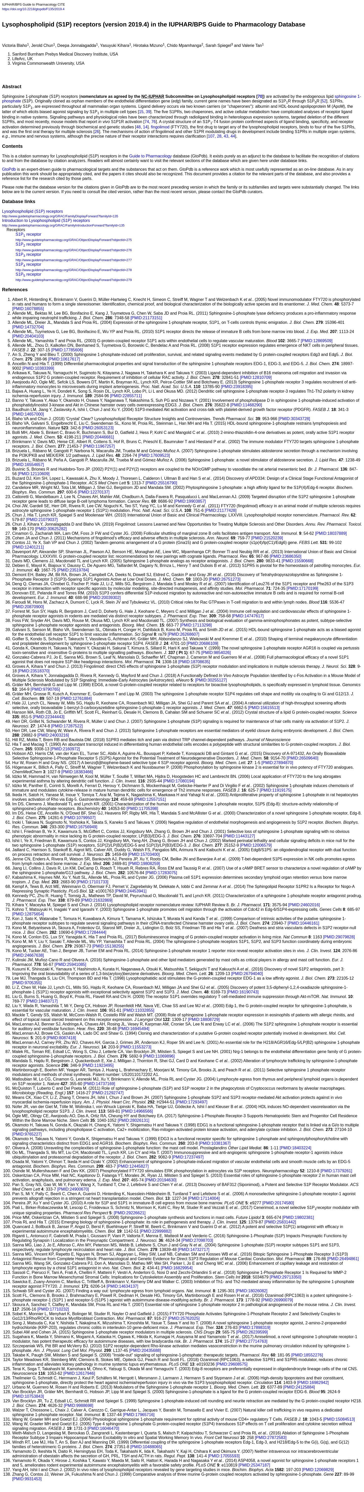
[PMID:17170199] (302, 588)
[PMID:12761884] (76, 698)
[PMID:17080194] (179, 781)
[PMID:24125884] (299, 1387)
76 (153, 121)
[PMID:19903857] (190, 501)
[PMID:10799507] (80, 818)
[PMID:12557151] (150, 799)
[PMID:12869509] (317, 341)
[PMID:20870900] (28, 607)
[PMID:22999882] (156, 1231)
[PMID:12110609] (34, 474)
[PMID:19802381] (298, 1217)
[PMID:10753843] (28, 1396)
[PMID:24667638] (28, 955)
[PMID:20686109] (203, 643)
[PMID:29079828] (339, 937)
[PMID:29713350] (285, 1277)
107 (211, 136)
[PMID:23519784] (73, 570)
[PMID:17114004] (204, 1198)
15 (141, 112)
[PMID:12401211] (28, 547)
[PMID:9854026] (216, 652)
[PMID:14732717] (194, 1249)
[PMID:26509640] (302, 758)
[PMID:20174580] (278, 1203)
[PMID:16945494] (134, 1029)
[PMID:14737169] (99, 1084)
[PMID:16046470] (103, 1428)
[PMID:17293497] (192, 1102)
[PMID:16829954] (177, 1268)
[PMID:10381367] (215, 1143)
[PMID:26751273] (225, 579)
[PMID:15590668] (298, 561)
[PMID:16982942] (313, 1382)
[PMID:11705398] (142, 808)
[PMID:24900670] (73, 1189)
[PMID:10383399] (38, 368)
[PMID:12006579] (256, 845)
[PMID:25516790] (161, 483)
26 (97, 131)
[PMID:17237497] (188, 1157)
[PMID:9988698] (78, 1405)
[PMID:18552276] (307, 1355)
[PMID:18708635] (194, 662)
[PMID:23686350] (285, 556)
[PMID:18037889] (331, 533)
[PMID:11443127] (239, 836)
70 (260, 96)
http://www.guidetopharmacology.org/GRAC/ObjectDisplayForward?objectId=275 (74, 240)
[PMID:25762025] (184, 1318)
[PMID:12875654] (28, 914)
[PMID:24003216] (53, 735)
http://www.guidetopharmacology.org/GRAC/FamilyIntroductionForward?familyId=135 (63, 225)
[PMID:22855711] (126, 396)
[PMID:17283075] (161, 873)
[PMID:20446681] (98, 437)
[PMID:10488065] (146, 1447)
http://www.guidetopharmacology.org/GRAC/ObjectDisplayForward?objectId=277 (74, 260)
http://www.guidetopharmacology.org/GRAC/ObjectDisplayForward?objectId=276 (74, 250)
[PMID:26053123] (98, 428)
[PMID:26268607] (183, 634)
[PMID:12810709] (256, 377)
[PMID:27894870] (277, 763)
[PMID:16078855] (28, 309)
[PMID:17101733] (92, 882)
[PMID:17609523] (154, 455)
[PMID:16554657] (28, 464)
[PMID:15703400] (144, 854)
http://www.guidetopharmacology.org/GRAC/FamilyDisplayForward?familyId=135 (60, 216)
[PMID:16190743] (243, 992)
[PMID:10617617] (64, 359)
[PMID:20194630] (161, 1180)
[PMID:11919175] (276, 790)
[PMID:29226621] (129, 1213)
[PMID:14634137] (122, 1286)
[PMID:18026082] (252, 1291)
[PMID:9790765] (45, 689)
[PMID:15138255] (108, 946)
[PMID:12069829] (318, 1470)
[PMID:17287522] (67, 726)
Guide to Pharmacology (150, 156)
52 (324, 101)
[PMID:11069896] (159, 1056)
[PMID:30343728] (294, 419)
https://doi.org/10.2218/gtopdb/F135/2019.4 (33, 9)
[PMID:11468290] (246, 405)
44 (232, 136)
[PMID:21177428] (221, 510)
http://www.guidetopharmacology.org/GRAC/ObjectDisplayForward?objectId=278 (74, 270)
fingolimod (160, 127)
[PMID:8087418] (61, 1038)
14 (145, 127)
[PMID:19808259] (144, 863)
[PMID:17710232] (53, 1309)
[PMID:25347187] (254, 1465)
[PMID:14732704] (28, 327)
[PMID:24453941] (131, 891)
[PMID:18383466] (77, 772)
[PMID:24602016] (304, 905)
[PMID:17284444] (90, 932)
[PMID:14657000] (28, 414)
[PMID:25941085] (70, 964)
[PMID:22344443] (49, 717)
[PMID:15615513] (264, 707)
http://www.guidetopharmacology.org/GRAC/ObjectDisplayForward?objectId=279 (74, 280)
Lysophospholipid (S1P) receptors (32, 211)
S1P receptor (28, 234)
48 (138, 127)
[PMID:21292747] (108, 1093)
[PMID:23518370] (34, 671)
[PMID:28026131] (133, 1120)
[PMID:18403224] (295, 1148)
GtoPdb (9, 169)
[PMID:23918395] (237, 386)
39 (148, 112)
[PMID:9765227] (27, 1134)
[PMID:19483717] (42, 1001)
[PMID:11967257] (99, 446)
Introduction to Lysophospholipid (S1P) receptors (46, 220)
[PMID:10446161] (303, 923)
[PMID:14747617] (248, 616)
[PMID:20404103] (28, 336)
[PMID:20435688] (145, 1350)
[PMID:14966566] (137, 1111)
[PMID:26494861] (343, 1259)
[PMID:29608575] (231, 1364)
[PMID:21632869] (97, 900)
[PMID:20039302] (105, 597)
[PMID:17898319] (255, 1327)
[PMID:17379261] (336, 1171)
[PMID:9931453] (27, 1479)
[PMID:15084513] (339, 1419)
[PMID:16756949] (81, 827)
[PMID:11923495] (98, 1065)
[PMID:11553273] (135, 1047)
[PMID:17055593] (224, 1456)
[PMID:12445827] (133, 1166)
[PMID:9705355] (27, 983)
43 (226, 136)
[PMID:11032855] (138, 1010)
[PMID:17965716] (139, 1415)
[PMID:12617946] (79, 1373)
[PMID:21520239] (267, 538)
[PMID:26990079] (277, 1300)
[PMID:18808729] (204, 1019)
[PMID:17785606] (67, 350)
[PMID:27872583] (271, 1437)
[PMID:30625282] (51, 529)
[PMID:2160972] (65, 749)
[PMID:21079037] (42, 519)
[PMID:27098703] (197, 1240)
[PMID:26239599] (252, 1332)
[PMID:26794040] (247, 973)
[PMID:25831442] (280, 1222)
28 (219, 136)
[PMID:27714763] (252, 1341)
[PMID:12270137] (94, 492)
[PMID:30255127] (211, 680)
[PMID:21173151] (146, 318)
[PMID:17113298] (196, 625)
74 (146, 121)
